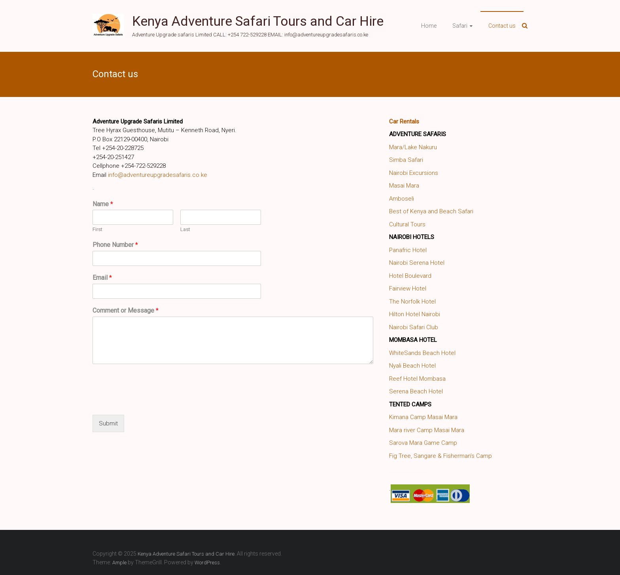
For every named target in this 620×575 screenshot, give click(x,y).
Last (185, 229)
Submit (108, 423)
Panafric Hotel (408, 250)
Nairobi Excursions (413, 172)
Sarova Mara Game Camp (423, 442)
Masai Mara (404, 185)
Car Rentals (404, 121)
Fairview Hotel (407, 288)
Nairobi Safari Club (413, 327)
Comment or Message (126, 310)
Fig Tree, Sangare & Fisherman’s (431, 455)
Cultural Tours (407, 224)
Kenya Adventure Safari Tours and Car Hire (258, 21)
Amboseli (401, 198)
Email (102, 277)
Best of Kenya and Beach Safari (431, 211)
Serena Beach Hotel (416, 391)
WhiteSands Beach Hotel (422, 353)
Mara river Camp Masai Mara (426, 430)
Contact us (502, 26)
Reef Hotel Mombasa (417, 378)
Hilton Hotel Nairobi (414, 314)
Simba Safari (406, 159)
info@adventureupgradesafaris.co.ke (157, 174)
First (97, 229)
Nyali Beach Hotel (412, 365)
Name (103, 204)
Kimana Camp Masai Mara (423, 417)
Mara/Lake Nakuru (413, 147)
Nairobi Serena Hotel (416, 262)
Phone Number (115, 245)
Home (429, 26)
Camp (484, 455)
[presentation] (153, 401)
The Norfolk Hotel (412, 301)
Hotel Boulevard (410, 275)
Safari (459, 26)
